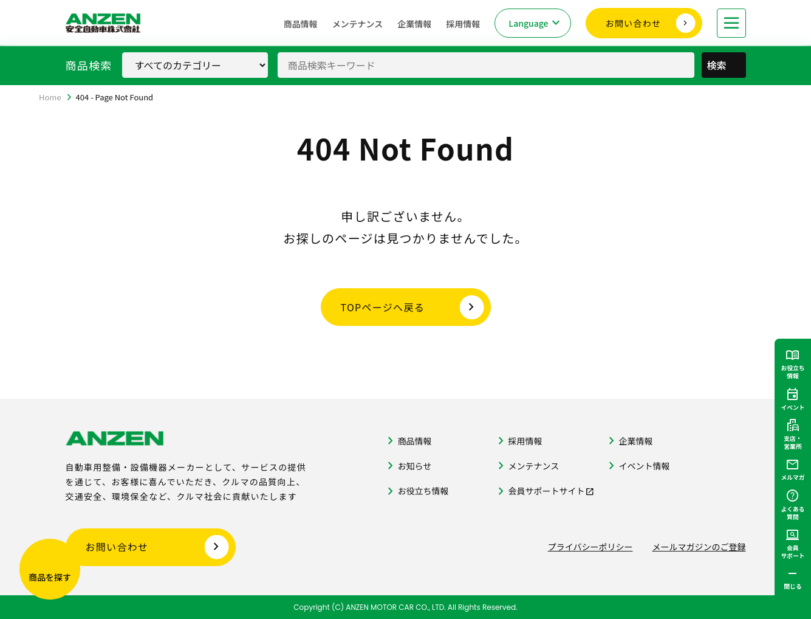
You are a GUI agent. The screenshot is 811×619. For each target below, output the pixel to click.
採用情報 (463, 24)
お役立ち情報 (423, 491)
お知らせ (415, 466)
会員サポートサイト (546, 491)
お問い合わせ (634, 23)
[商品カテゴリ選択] (195, 65)
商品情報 (301, 24)
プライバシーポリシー (590, 547)
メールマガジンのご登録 (699, 547)
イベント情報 (644, 466)
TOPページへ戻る (383, 307)
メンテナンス (357, 24)
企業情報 (414, 24)
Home (50, 97)
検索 (725, 65)
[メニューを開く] (731, 23)
